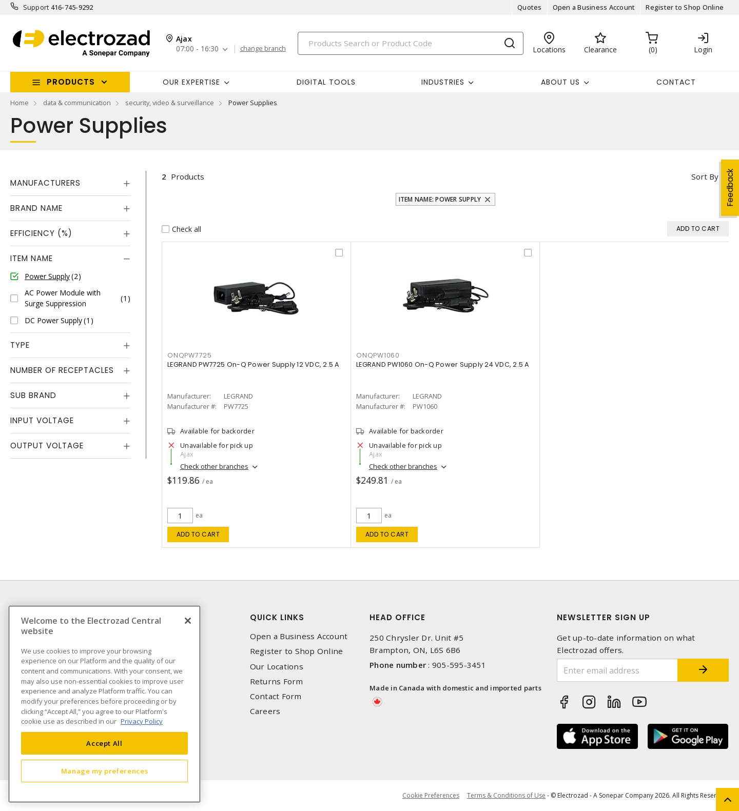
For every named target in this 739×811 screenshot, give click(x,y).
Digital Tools (326, 82)
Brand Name (36, 208)
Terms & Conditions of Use (506, 795)
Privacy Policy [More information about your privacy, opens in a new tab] (142, 721)
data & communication (77, 102)
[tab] (70, 183)
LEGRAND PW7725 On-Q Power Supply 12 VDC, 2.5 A (253, 364)
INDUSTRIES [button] (442, 82)
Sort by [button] (704, 176)
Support (36, 7)
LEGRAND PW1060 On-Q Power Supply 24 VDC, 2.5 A (443, 364)
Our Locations (276, 666)
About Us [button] (560, 82)
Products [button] (71, 81)
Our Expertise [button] (191, 82)
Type (20, 345)
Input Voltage (42, 420)
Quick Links (277, 617)
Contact (676, 82)
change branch (263, 49)
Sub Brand (33, 395)
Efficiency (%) (41, 233)
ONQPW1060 (378, 355)
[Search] (410, 43)
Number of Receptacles (62, 370)
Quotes (529, 7)
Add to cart (198, 534)
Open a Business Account (594, 7)
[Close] (188, 620)
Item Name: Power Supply (440, 199)
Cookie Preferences (430, 796)
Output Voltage (47, 445)
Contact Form (276, 696)
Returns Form (276, 681)
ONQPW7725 (189, 355)
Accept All (104, 743)
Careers (265, 711)
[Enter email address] (617, 670)
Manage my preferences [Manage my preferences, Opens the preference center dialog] (104, 771)
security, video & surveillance (169, 102)
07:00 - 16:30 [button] (197, 49)
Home (19, 102)
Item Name (31, 258)
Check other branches (214, 466)
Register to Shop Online (685, 7)
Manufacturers (45, 182)
